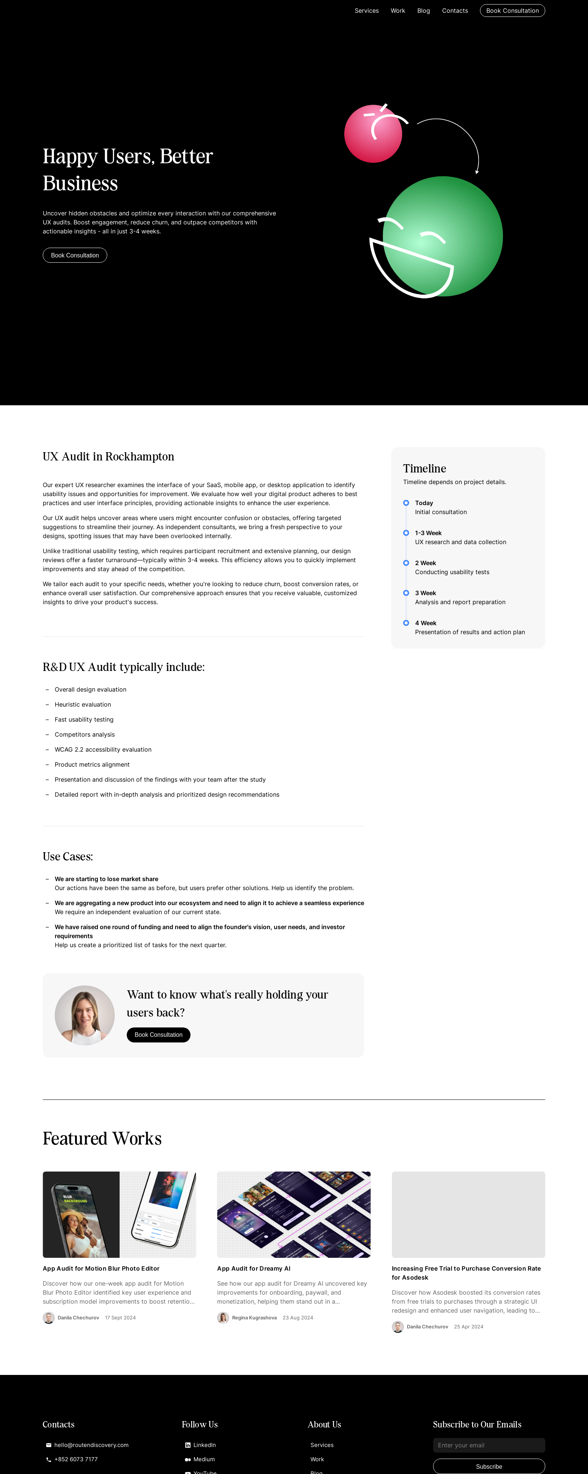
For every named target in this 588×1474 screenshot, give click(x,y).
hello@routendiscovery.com (90, 1445)
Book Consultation (512, 10)
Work (398, 10)
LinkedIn (201, 1445)
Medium (200, 1460)
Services (367, 10)
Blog (423, 10)
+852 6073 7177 (73, 1460)
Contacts (455, 10)
